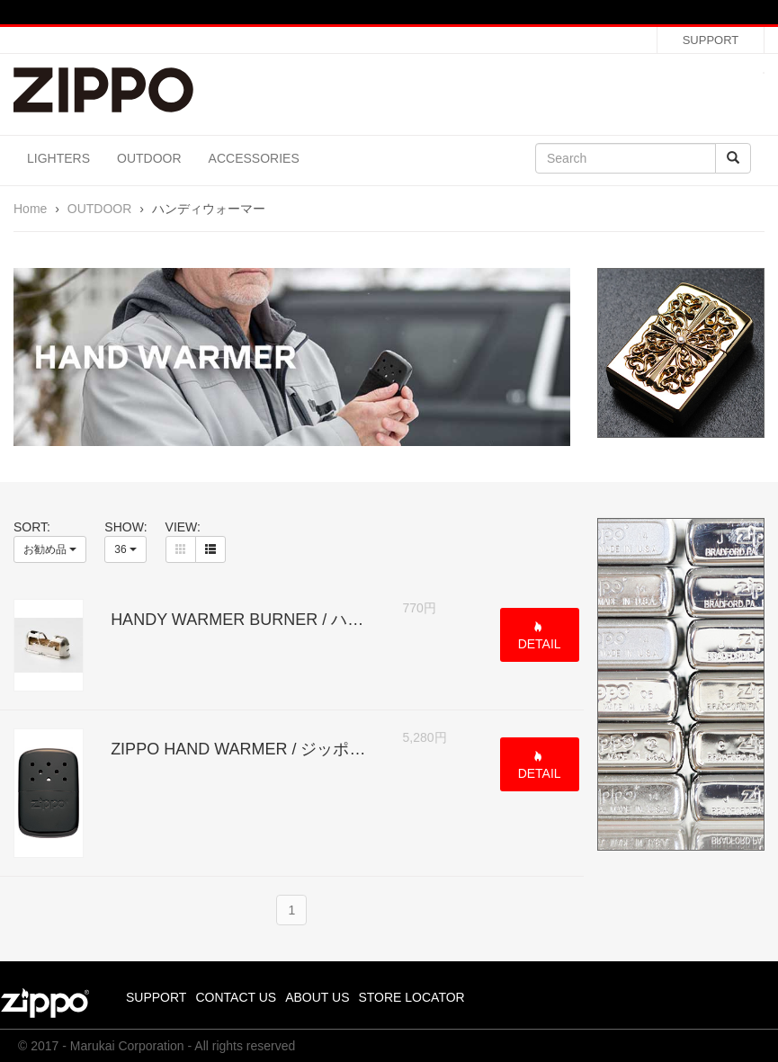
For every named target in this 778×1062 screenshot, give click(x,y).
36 (125, 549)
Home (30, 208)
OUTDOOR (149, 158)
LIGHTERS (58, 158)
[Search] (625, 158)
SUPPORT (711, 40)
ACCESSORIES (254, 158)
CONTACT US (235, 997)
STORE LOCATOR (411, 997)
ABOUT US (317, 997)
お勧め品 (49, 549)
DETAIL (539, 644)
